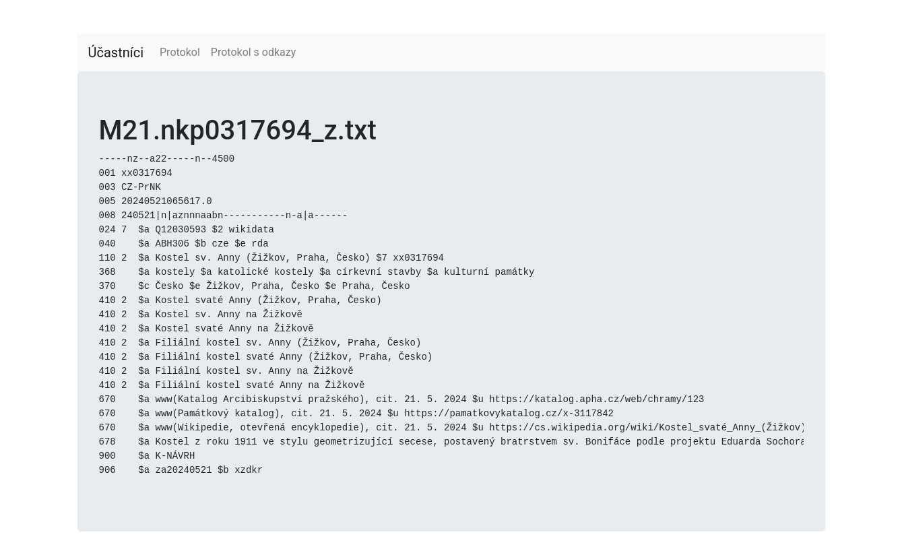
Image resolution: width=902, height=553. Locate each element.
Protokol (180, 52)
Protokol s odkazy (253, 52)
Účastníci (116, 52)
